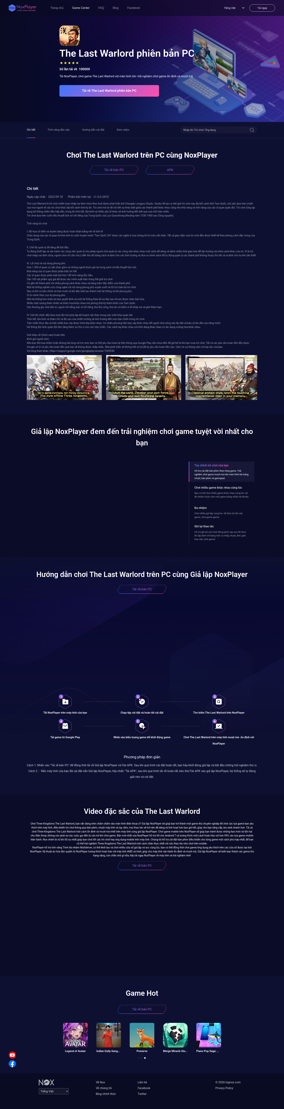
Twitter (142, 1094)
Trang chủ (57, 7)
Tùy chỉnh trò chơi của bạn (211, 465)
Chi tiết (31, 129)
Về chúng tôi (104, 1088)
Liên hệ (142, 1082)
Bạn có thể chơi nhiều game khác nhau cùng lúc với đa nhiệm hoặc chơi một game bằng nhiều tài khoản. (221, 495)
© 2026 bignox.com (228, 1082)
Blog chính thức (106, 1094)
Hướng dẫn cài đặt (93, 129)
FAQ (101, 7)
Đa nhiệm (200, 508)
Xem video (123, 129)
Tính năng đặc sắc (59, 129)
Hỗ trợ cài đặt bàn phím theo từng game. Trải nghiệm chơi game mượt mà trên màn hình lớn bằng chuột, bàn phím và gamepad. (221, 474)
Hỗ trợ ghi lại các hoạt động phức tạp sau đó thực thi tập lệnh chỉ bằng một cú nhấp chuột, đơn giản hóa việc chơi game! (220, 536)
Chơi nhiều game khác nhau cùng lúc (218, 487)
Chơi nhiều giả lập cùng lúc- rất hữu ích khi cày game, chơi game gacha (218, 515)
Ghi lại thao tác (204, 526)
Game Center (81, 7)
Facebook (133, 7)
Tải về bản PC (114, 170)
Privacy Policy (224, 1088)
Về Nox (100, 1082)
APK (170, 170)
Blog (116, 7)
